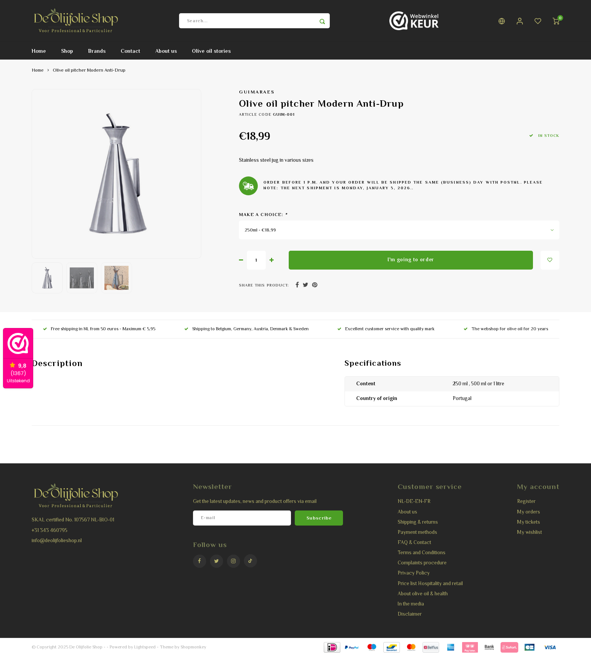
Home (39, 51)
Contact (130, 51)
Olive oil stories (211, 51)
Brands (97, 51)
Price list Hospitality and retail (430, 583)
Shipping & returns (418, 522)
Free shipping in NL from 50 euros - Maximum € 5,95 (99, 328)
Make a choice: (263, 214)
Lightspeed (145, 647)
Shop (67, 51)
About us (166, 51)
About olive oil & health (423, 593)
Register (526, 501)
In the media (411, 604)
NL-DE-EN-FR (414, 501)
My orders (528, 512)
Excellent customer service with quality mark (386, 328)
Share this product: (264, 285)
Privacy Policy (414, 573)
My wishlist (529, 532)
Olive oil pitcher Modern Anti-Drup (89, 70)
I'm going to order (410, 259)
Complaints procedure (422, 563)
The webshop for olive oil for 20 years (506, 328)
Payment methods (417, 532)
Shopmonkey (193, 647)
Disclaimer (410, 614)
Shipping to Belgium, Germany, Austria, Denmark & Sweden (246, 328)
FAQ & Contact (414, 542)
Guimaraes (257, 92)
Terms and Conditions (422, 552)
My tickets (528, 522)
